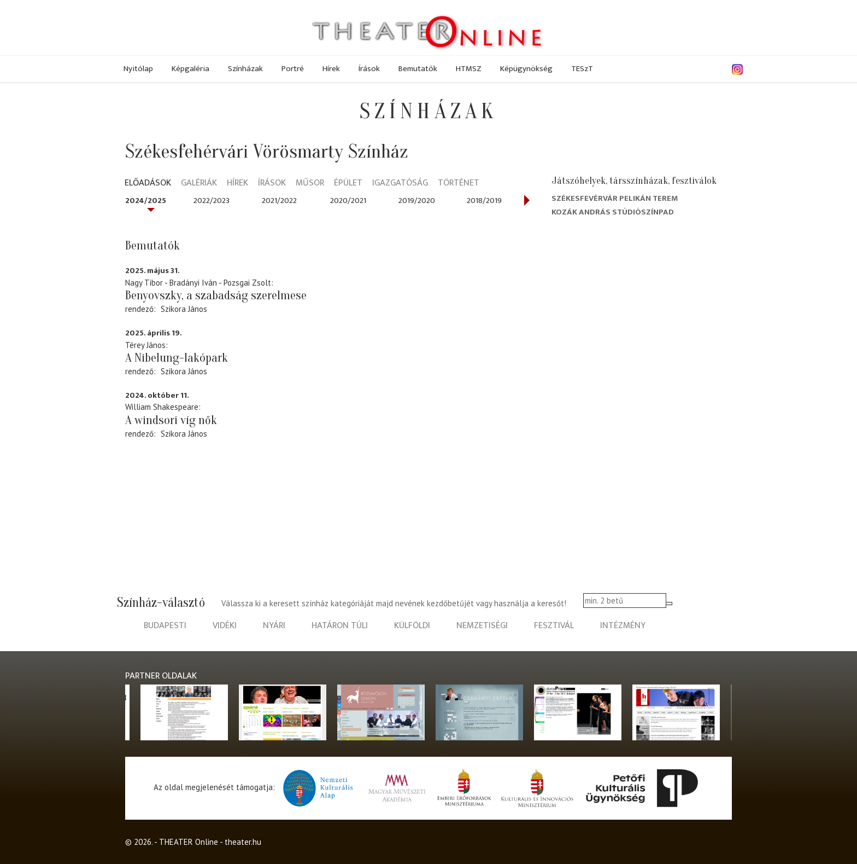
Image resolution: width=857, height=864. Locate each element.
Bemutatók (417, 68)
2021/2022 (279, 200)
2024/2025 (145, 200)
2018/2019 (484, 200)
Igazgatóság (400, 183)
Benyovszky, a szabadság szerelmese (216, 295)
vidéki (225, 625)
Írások (369, 68)
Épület (348, 183)
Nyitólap (138, 68)
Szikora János (184, 309)
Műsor (310, 183)
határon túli (340, 625)
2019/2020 (416, 200)
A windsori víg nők (171, 420)
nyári (274, 625)
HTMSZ (469, 68)
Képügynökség (526, 68)
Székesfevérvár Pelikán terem (614, 198)
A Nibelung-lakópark (176, 358)
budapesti (165, 625)
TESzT (582, 68)
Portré (292, 68)
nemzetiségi (482, 625)
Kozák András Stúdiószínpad (612, 212)
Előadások (148, 183)
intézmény (622, 625)
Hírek (331, 68)
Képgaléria (190, 68)
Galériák (199, 183)
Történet (458, 183)
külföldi (412, 625)
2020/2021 (348, 200)
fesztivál (554, 625)
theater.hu (243, 842)
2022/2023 (211, 200)
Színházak (245, 68)
